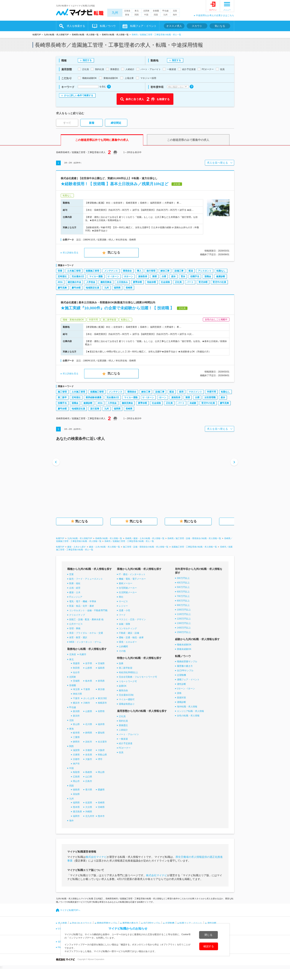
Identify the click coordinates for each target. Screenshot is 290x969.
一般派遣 (123, 739)
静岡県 (88, 732)
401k (60, 282)
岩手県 (88, 663)
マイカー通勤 (96, 276)
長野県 (101, 711)
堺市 (100, 759)
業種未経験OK (184, 649)
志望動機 (181, 675)
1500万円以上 (184, 632)
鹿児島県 (77, 811)
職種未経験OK (184, 644)
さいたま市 (88, 698)
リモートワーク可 (128, 681)
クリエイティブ (77, 615)
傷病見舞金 (106, 282)
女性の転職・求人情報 (188, 715)
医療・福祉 (74, 583)
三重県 (76, 737)
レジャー (123, 606)
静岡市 (76, 741)
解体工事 (164, 271)
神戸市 (76, 763)
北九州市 (89, 816)
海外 (175, 15)
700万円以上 (183, 596)
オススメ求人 (174, 25)
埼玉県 (76, 689)
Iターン (162, 397)
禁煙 (154, 276)
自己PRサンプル (185, 670)
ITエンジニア (75, 597)
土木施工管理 (74, 271)
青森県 (76, 663)
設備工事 (179, 271)
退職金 (207, 276)
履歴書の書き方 (185, 666)
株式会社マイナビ (96, 856)
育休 (183, 276)
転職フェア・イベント (143, 25)
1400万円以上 (184, 627)
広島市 (88, 781)
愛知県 (101, 732)
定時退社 (62, 276)
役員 (121, 752)
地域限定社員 (92, 287)
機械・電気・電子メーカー (132, 579)
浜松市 (88, 741)
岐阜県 (76, 732)
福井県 (101, 724)
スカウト (197, 25)
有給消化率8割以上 (128, 672)
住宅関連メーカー (128, 588)
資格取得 (142, 276)
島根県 (88, 772)
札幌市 (82, 654)
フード (122, 615)
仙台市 (76, 672)
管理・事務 (74, 628)
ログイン (213, 10)
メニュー (227, 10)
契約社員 (123, 721)
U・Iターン (113, 276)
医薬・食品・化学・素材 (81, 606)
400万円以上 (183, 582)
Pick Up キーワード (82, 923)
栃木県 (88, 681)
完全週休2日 (78, 276)
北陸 (175, 11)
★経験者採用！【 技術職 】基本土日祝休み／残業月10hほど (115, 184)
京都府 (88, 750)
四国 (156, 15)
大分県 (88, 807)
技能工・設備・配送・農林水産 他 (86, 619)
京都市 (76, 759)
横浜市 (76, 703)
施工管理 (62, 391)
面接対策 (181, 697)
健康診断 (220, 276)
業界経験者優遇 (93, 397)
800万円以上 (183, 600)
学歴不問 (211, 391)
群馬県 (101, 681)
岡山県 (101, 772)
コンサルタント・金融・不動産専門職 (88, 610)
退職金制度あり (127, 704)
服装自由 (123, 690)
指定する (87, 60)
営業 (60, 271)
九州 (115, 12)
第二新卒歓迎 (125, 668)
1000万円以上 (184, 609)
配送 (191, 271)
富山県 (76, 724)
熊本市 (101, 816)
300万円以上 (183, 578)
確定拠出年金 (74, 282)
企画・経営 (74, 588)
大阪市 (88, 759)
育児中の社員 (219, 282)
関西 (137, 15)
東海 (127, 15)
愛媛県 (101, 789)
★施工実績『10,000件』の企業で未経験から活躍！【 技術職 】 (117, 308)
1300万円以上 (184, 623)
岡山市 (76, 781)
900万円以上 (183, 605)
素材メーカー (125, 583)
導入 (139, 271)
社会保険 (165, 282)
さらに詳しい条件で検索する (78, 95)
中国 (146, 15)
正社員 (178, 282)
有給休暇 (151, 282)
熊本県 (76, 807)
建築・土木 (74, 592)
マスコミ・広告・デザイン (132, 619)
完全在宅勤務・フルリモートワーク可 (138, 677)
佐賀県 (88, 802)
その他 (122, 651)
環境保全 (127, 271)
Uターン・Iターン (186, 688)
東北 (137, 11)
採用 (181, 391)
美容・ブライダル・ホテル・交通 (86, 633)
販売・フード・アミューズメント (86, 579)
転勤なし (221, 271)
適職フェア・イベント (188, 679)
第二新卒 (62, 397)
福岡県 (117, 287)
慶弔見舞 (62, 287)
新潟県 (76, 711)
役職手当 (194, 276)
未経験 (193, 403)
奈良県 (88, 754)
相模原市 (102, 703)
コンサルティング (128, 628)
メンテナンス (111, 271)
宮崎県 (101, 807)
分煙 (164, 276)
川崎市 (86, 703)
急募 (121, 663)
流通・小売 (124, 610)
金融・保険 (124, 624)
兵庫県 (76, 754)
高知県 (76, 794)
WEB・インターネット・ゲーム (85, 642)
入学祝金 (90, 282)
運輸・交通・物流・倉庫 (131, 637)
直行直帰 (94, 408)
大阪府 (101, 750)
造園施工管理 (92, 271)
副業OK (123, 686)
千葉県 (86, 689)
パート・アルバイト (129, 734)
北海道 (127, 11)
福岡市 (76, 816)
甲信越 (165, 11)
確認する (208, 946)
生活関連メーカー (128, 592)
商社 (121, 597)
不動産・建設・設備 (129, 633)
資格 (179, 693)
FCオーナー (125, 748)
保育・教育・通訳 (78, 637)
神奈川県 (77, 694)
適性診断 (181, 684)
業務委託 (123, 725)
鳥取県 (76, 772)
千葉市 (76, 698)
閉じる (208, 934)
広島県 (76, 776)
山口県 (88, 776)
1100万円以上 (184, 614)
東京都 (101, 689)
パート (190, 282)
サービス (123, 601)
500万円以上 (183, 587)
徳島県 (76, 789)
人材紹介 (123, 730)
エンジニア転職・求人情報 (190, 711)
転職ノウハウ (108, 25)
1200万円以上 (184, 618)
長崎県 (129, 287)
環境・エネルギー (128, 642)
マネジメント (195, 391)
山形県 (88, 668)
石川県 (88, 724)
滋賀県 (76, 750)
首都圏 (156, 11)
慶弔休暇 (76, 287)
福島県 (101, 668)
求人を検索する (76, 25)
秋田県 (76, 668)
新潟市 (76, 715)
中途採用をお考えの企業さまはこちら (215, 15)
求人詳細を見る (70, 252)
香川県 (88, 789)
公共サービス (76, 624)
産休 (173, 276)
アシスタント (204, 271)
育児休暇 (203, 282)
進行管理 (150, 271)
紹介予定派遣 (125, 743)
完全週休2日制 (126, 695)
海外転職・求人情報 (187, 706)
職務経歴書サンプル (187, 661)
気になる (220, 25)
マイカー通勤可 (127, 699)
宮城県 (101, 663)
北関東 (146, 11)
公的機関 (123, 646)
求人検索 (62, 923)
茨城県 (76, 681)
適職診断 (181, 702)
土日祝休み (122, 282)
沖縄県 (88, 811)
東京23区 (102, 698)
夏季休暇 (137, 282)
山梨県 (88, 711)
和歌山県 (102, 754)
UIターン (128, 276)
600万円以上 (183, 591)
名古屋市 (102, 741)
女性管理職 (210, 397)
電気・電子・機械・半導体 (82, 601)
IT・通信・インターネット (132, 574)
